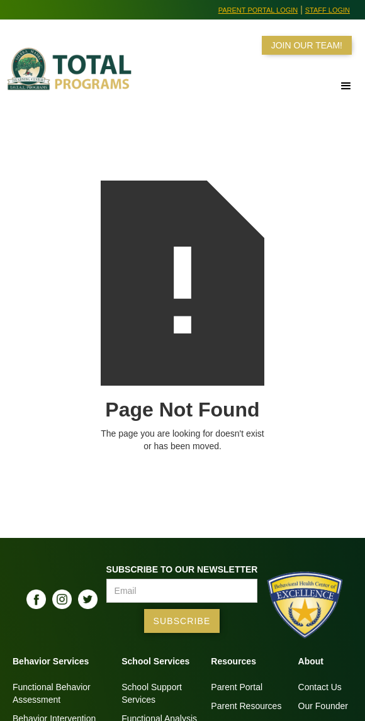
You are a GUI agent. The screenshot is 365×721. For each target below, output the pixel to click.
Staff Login (327, 10)
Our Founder (323, 706)
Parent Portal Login (258, 10)
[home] (69, 76)
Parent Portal (236, 687)
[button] (346, 86)
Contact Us (320, 687)
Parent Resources (246, 706)
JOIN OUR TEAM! (306, 45)
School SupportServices (151, 693)
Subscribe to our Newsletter (182, 569)
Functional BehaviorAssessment (52, 693)
